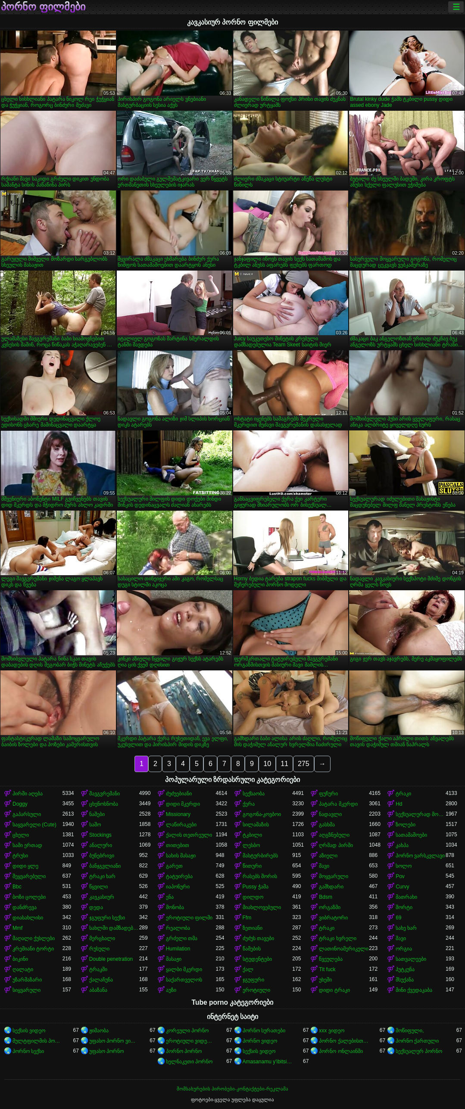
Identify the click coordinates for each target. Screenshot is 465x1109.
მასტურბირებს (260, 856)
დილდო (253, 897)
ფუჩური (328, 794)
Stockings (100, 835)
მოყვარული (333, 876)
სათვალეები (411, 959)
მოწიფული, (410, 1031)
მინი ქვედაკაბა (414, 990)
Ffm (247, 918)
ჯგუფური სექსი (107, 918)
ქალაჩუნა (101, 980)
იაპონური (178, 887)
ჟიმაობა (99, 1031)
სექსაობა (254, 794)
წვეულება (331, 959)
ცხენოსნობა (103, 804)
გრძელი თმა (181, 938)
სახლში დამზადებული (114, 928)
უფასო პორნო (106, 1051)
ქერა (249, 804)
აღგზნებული (334, 835)
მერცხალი (102, 938)
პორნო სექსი (28, 1051)
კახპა (402, 845)
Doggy (20, 804)
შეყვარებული (29, 876)
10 (267, 763)
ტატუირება (179, 876)
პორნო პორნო (184, 1051)
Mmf (17, 928)
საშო (95, 825)
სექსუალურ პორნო (419, 1051)
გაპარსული (26, 814)
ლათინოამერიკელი (343, 949)
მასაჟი (173, 959)
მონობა (175, 907)
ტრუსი (20, 856)
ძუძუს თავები (258, 938)
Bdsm (325, 897)
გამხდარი (331, 887)
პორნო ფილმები (43, 6)
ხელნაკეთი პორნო (189, 1062)
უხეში (325, 980)
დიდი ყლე (25, 866)
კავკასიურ (101, 897)
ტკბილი (252, 835)
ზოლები (405, 825)
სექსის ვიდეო (28, 1031)
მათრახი (406, 897)
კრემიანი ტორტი (33, 949)
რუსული (99, 949)
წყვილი (98, 887)
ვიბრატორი (333, 918)
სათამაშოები (411, 835)
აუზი (171, 990)
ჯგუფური (253, 980)
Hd (399, 804)
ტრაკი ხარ (102, 876)
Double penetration (111, 959)
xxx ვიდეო (331, 1031)
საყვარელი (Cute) (34, 825)
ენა (170, 897)
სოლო (404, 866)
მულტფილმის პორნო (37, 1041)
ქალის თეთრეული (189, 835)
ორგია (404, 949)
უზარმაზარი (27, 980)
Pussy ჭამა (255, 887)
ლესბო (251, 845)
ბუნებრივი (101, 856)
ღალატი (22, 969)
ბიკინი (20, 959)
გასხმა (327, 825)
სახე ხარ (406, 928)
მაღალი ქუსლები (33, 938)
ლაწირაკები (181, 825)
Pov (400, 876)
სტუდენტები (257, 959)
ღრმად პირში (336, 845)
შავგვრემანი (104, 794)
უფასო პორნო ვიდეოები (114, 1041)
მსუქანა (405, 980)
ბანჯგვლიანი (105, 866)
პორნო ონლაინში (340, 1051)
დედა (96, 907)
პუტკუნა (405, 969)
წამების (252, 949)
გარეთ (174, 866)
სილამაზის (256, 825)
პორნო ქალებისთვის (344, 1041)
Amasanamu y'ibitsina (268, 1062)
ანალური (100, 845)
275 (303, 763)
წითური (252, 866)
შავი (324, 866)
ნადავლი (330, 814)
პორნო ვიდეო (260, 1041)
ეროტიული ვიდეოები (191, 1041)
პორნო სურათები (264, 1031)
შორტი (404, 907)
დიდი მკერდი (183, 804)
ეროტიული (256, 990)
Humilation (178, 949)
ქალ (248, 969)
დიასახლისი (27, 918)
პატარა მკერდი (338, 804)
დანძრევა (24, 907)
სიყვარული (26, 990)
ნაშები (97, 814)
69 (398, 918)
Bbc (17, 887)
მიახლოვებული (262, 907)
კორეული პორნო (187, 1031)
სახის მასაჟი (181, 856)
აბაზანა (98, 990)
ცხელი (20, 835)
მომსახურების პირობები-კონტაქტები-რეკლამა (232, 1088)
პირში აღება (27, 794)
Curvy (402, 887)
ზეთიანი (252, 928)
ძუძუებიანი (179, 794)
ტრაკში (98, 969)
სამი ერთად (27, 845)
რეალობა (178, 928)
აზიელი (328, 856)
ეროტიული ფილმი (189, 918)
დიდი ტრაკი (334, 990)
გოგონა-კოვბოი (262, 814)
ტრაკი (403, 794)
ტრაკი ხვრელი (337, 938)
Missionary (178, 814)
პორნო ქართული (417, 1041)
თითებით (177, 845)
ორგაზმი (329, 907)
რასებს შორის (260, 876)
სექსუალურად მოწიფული (421, 814)
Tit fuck (327, 969)
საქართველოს (184, 980)
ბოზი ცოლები (29, 897)
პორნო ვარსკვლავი (420, 856)
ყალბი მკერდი (184, 969)
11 (284, 763)
